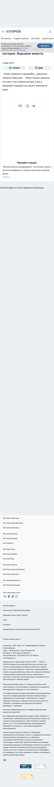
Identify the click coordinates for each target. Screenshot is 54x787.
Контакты (6, 625)
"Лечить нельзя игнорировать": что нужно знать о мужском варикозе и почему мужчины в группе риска (27, 172)
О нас (5, 620)
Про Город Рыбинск (10, 554)
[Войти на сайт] (50, 31)
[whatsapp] (27, 106)
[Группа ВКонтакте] (5, 596)
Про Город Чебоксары (11, 518)
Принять (45, 46)
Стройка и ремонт (21, 38)
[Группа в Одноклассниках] (9, 596)
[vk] (20, 106)
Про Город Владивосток (11, 580)
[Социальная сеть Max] (40, 68)
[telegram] (34, 106)
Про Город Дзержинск (11, 574)
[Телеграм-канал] (14, 68)
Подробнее (18, 706)
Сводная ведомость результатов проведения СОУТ (21, 629)
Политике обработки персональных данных (14, 49)
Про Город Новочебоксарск (13, 523)
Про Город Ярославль (11, 528)
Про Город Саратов (10, 565)
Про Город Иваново (10, 538)
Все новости (6, 38)
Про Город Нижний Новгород (14, 569)
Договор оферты (9, 606)
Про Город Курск (9, 549)
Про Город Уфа (8, 559)
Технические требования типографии (16, 610)
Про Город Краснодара (11, 585)
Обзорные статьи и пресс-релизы (15, 615)
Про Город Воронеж (10, 534)
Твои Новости (8, 543)
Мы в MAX (35, 38)
